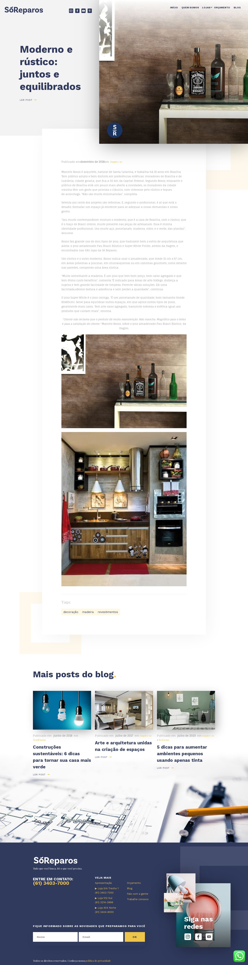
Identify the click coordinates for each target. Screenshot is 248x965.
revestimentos (108, 612)
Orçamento (222, 7)
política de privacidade (98, 960)
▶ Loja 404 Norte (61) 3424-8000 (105, 909)
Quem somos (190, 7)
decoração (70, 612)
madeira (88, 612)
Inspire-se (116, 161)
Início (174, 7)
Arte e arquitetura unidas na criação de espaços (123, 746)
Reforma (164, 739)
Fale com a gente (137, 893)
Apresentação (103, 882)
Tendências (39, 739)
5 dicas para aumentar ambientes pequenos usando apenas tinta (182, 754)
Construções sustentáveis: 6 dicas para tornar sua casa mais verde (62, 757)
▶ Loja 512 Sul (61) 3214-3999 (104, 900)
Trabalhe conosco (138, 899)
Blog (237, 7)
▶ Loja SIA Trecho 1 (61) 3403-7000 (107, 890)
